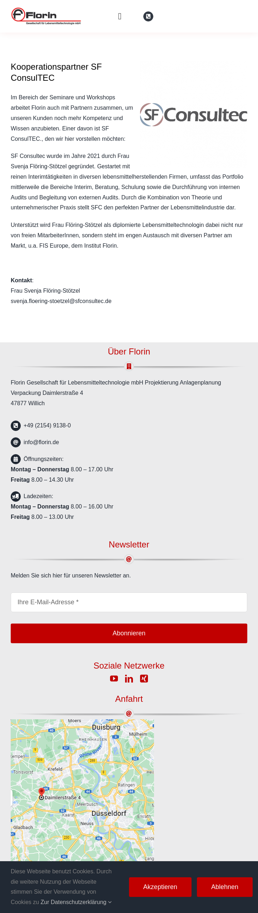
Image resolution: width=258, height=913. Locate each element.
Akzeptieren (160, 886)
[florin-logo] (46, 10)
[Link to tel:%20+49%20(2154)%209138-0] (148, 16)
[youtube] (114, 679)
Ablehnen (224, 886)
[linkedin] (129, 679)
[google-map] (82, 722)
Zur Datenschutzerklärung (76, 902)
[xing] (144, 679)
